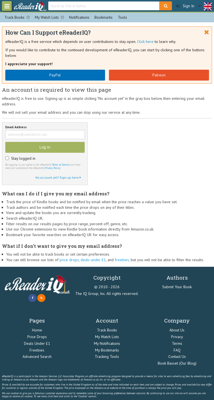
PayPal (55, 74)
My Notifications (107, 343)
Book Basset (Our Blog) (177, 363)
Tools (122, 17)
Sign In (185, 6)
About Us (176, 330)
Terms (177, 343)
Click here (145, 41)
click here (53, 396)
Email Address (16, 127)
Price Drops (37, 336)
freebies (122, 259)
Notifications (79, 17)
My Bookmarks (107, 350)
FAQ (177, 350)
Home (37, 330)
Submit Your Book (177, 286)
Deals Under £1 (37, 343)
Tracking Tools (107, 356)
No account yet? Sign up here (58, 177)
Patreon (159, 74)
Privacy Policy (52, 168)
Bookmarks (103, 17)
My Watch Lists (51, 17)
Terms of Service (60, 164)
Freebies (37, 350)
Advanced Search (37, 356)
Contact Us (177, 356)
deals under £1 (93, 259)
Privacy (177, 336)
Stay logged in (23, 158)
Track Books (18, 17)
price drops (69, 259)
